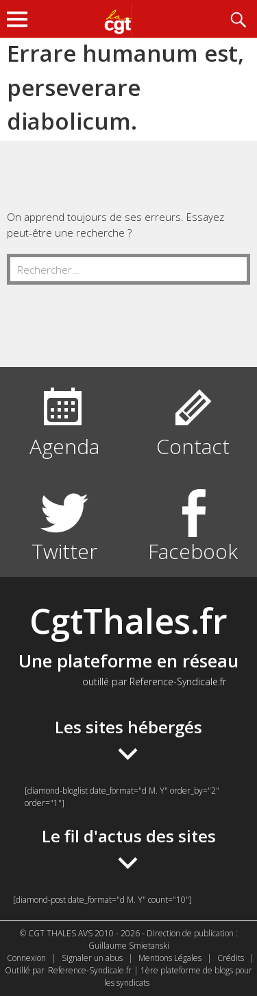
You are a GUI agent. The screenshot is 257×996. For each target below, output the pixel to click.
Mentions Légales (169, 958)
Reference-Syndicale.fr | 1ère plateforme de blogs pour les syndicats (150, 976)
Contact (193, 446)
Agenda (64, 446)
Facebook (193, 551)
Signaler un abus (92, 958)
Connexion (26, 958)
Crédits (230, 958)
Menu (20, 19)
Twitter (64, 551)
